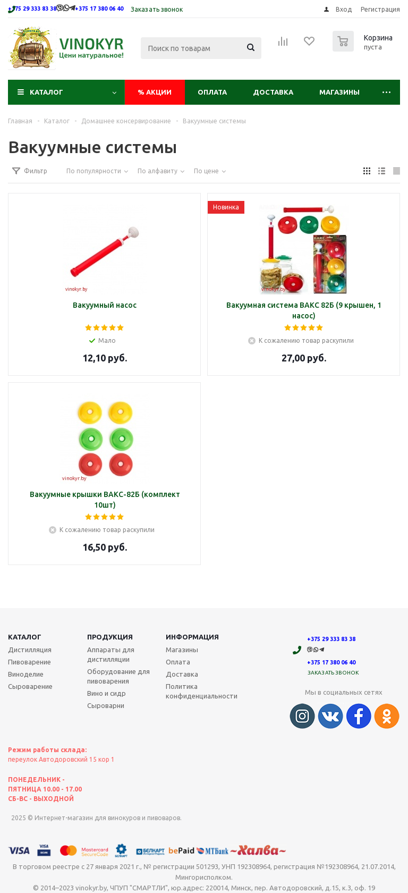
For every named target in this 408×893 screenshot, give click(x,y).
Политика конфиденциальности (201, 691)
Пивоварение (29, 661)
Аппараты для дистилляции (110, 654)
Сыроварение (30, 686)
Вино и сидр (106, 693)
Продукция (110, 637)
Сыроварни (105, 705)
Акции (155, 92)
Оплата (212, 92)
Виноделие (26, 674)
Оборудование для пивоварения (118, 676)
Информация (192, 637)
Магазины (339, 92)
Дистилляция (30, 649)
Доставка (273, 92)
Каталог (46, 92)
